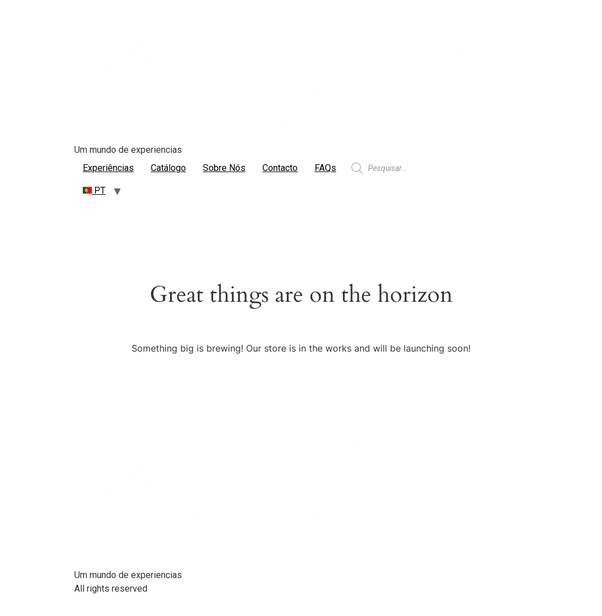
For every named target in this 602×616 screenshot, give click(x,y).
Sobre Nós (224, 167)
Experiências (108, 167)
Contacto (280, 167)
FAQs (325, 167)
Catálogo (168, 167)
